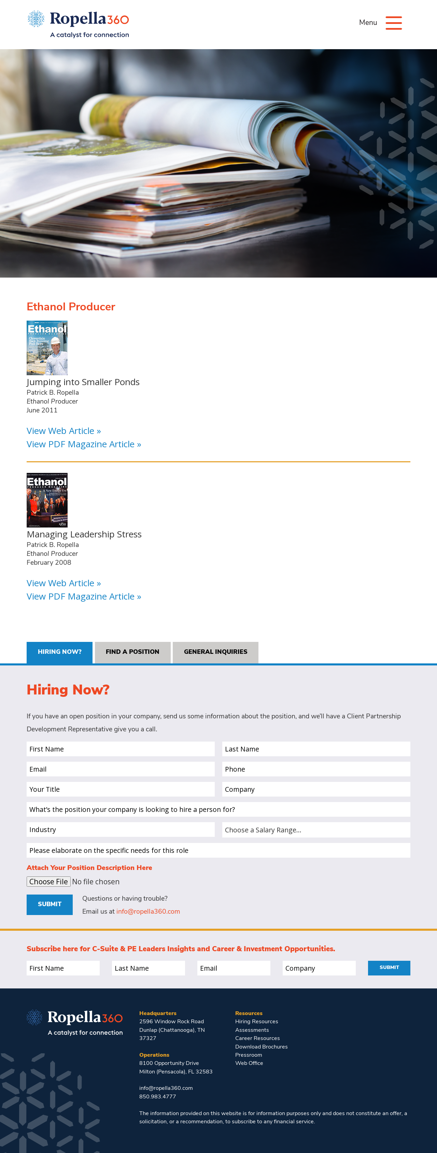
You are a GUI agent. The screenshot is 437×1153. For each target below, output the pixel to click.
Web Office (249, 1063)
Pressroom (248, 1055)
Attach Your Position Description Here (89, 868)
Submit (49, 905)
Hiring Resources (256, 1022)
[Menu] (393, 23)
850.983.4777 (157, 1097)
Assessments (252, 1030)
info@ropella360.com (148, 912)
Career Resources (257, 1038)
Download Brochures (261, 1047)
